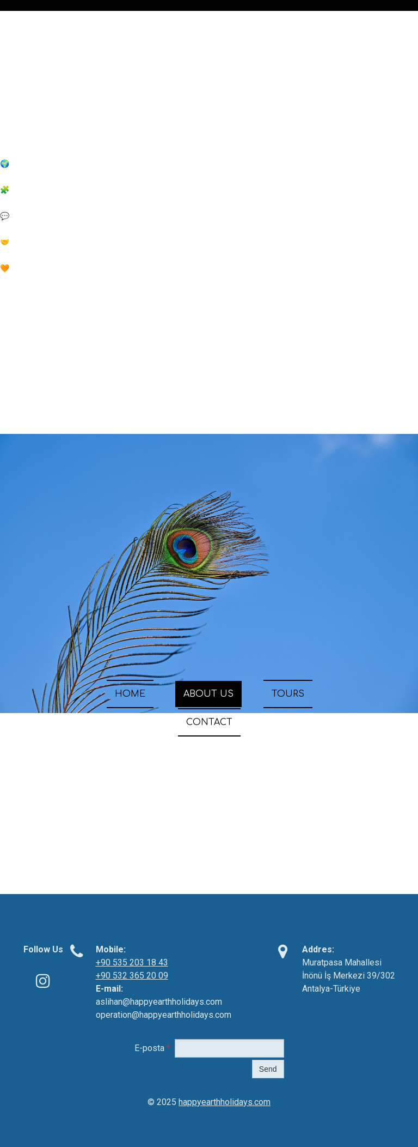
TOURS (288, 694)
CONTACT (209, 722)
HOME (130, 694)
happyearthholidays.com (225, 1102)
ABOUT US (208, 694)
